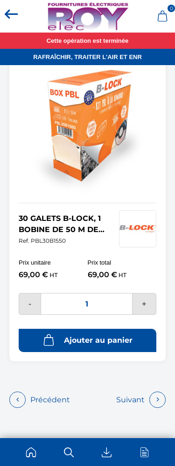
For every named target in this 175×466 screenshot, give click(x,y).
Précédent (39, 400)
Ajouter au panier (88, 340)
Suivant (141, 400)
